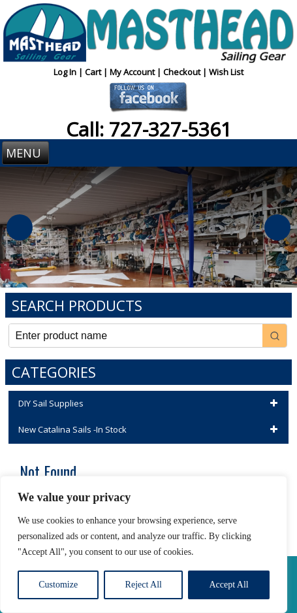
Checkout (182, 72)
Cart (94, 72)
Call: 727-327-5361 (149, 129)
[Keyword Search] (136, 335)
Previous (20, 227)
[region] (143, 544)
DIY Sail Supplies (150, 403)
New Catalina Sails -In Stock (150, 430)
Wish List (226, 72)
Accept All (228, 584)
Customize (58, 584)
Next (277, 227)
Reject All (143, 584)
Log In (66, 72)
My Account (133, 72)
